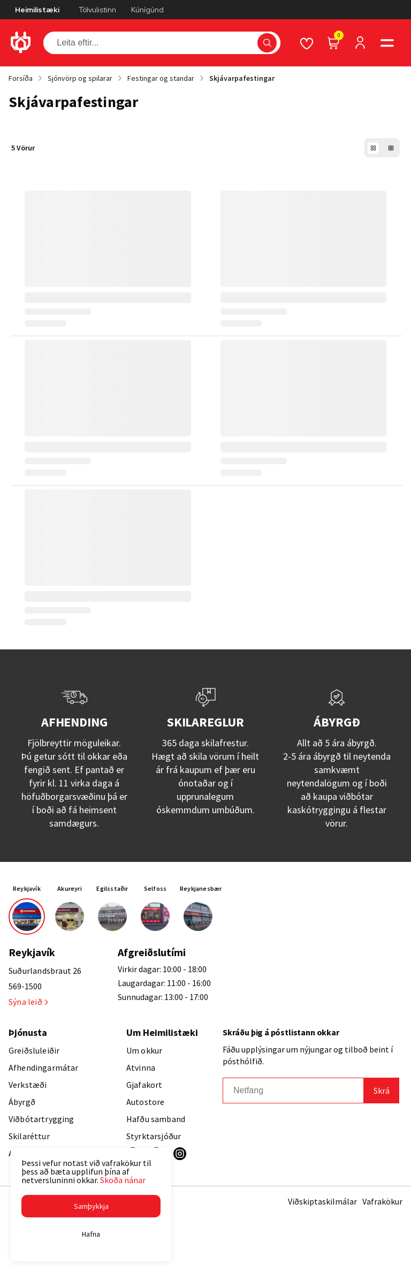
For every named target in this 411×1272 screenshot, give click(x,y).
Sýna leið (28, 1001)
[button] (91, 1206)
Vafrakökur (382, 1201)
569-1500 (25, 986)
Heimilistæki (37, 9)
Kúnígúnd (147, 9)
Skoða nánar (123, 1180)
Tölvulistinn (97, 9)
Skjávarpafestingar (242, 78)
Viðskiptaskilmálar (322, 1201)
